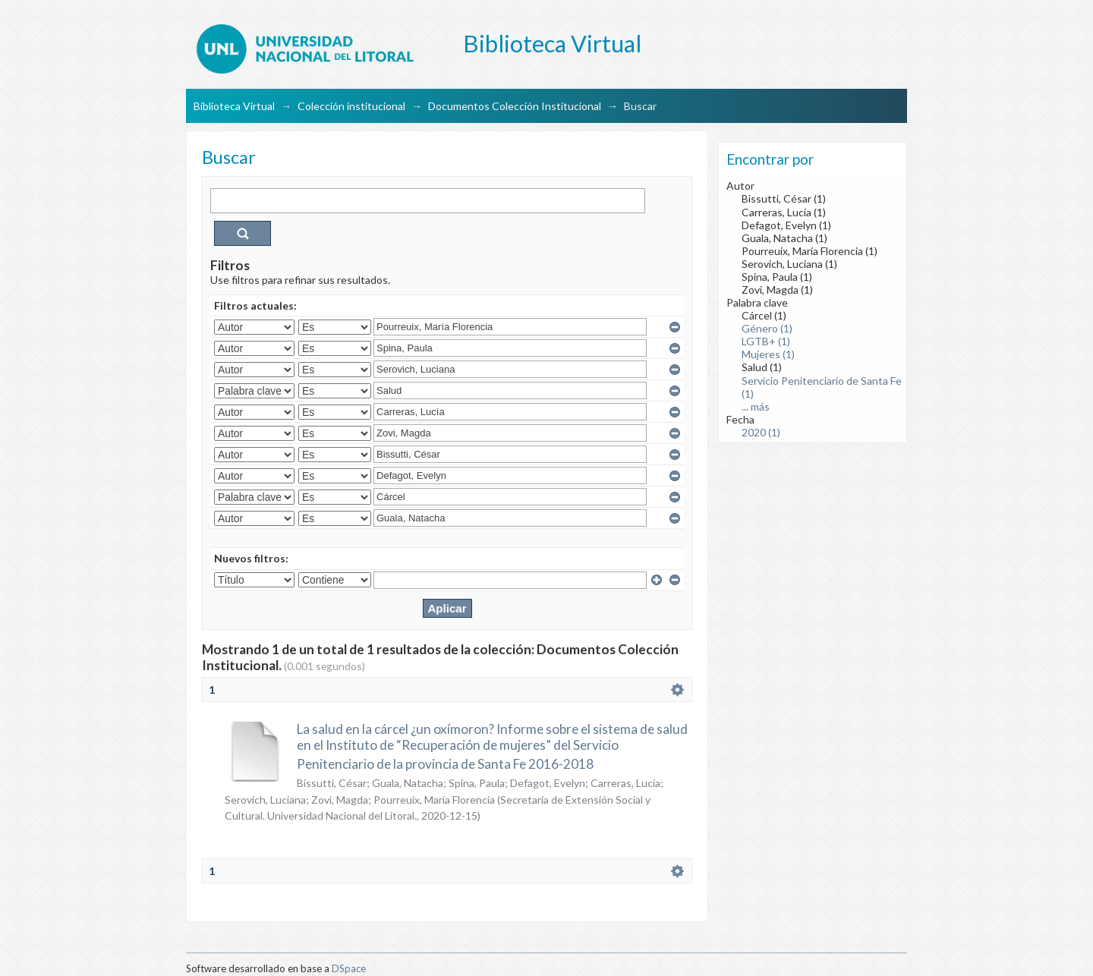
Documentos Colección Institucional (514, 105)
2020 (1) (761, 432)
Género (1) (767, 328)
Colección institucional (351, 105)
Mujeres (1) (768, 354)
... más (756, 406)
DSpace (349, 968)
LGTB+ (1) (766, 341)
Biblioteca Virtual (234, 105)
